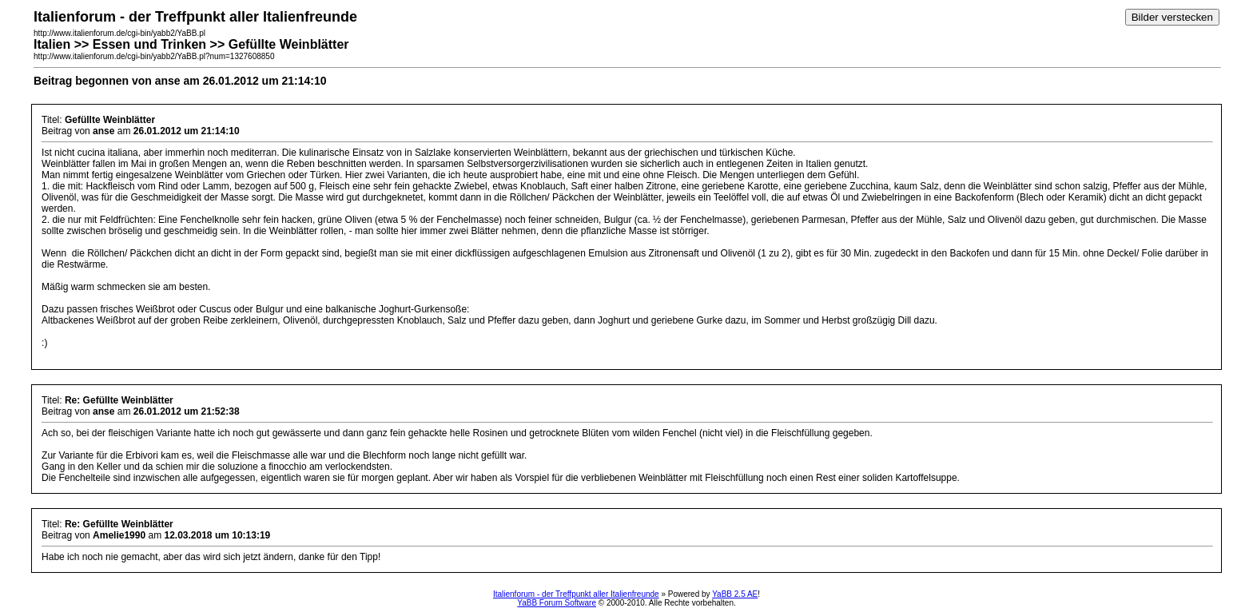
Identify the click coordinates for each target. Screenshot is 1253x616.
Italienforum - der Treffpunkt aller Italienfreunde (576, 594)
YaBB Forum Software (556, 602)
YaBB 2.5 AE (735, 594)
